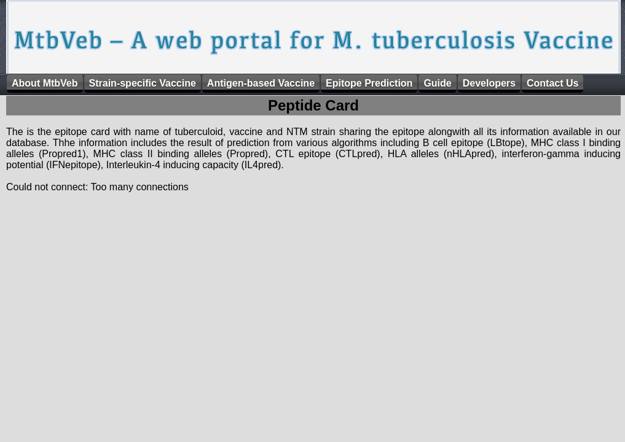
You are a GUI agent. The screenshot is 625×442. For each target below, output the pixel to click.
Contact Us (552, 83)
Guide (437, 83)
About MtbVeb (45, 83)
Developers (489, 83)
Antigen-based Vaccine (261, 83)
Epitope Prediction (369, 83)
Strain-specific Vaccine (142, 83)
